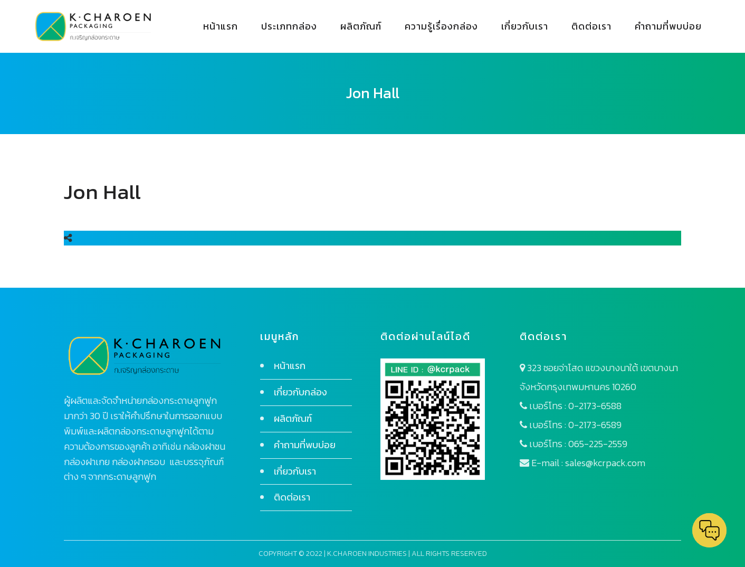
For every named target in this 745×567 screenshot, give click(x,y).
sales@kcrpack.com (605, 463)
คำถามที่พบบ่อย (305, 445)
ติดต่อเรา (292, 497)
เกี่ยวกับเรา (295, 471)
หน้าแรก (289, 365)
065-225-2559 (597, 444)
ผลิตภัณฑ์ (293, 418)
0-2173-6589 (595, 425)
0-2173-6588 (595, 406)
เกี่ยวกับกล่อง (300, 392)
